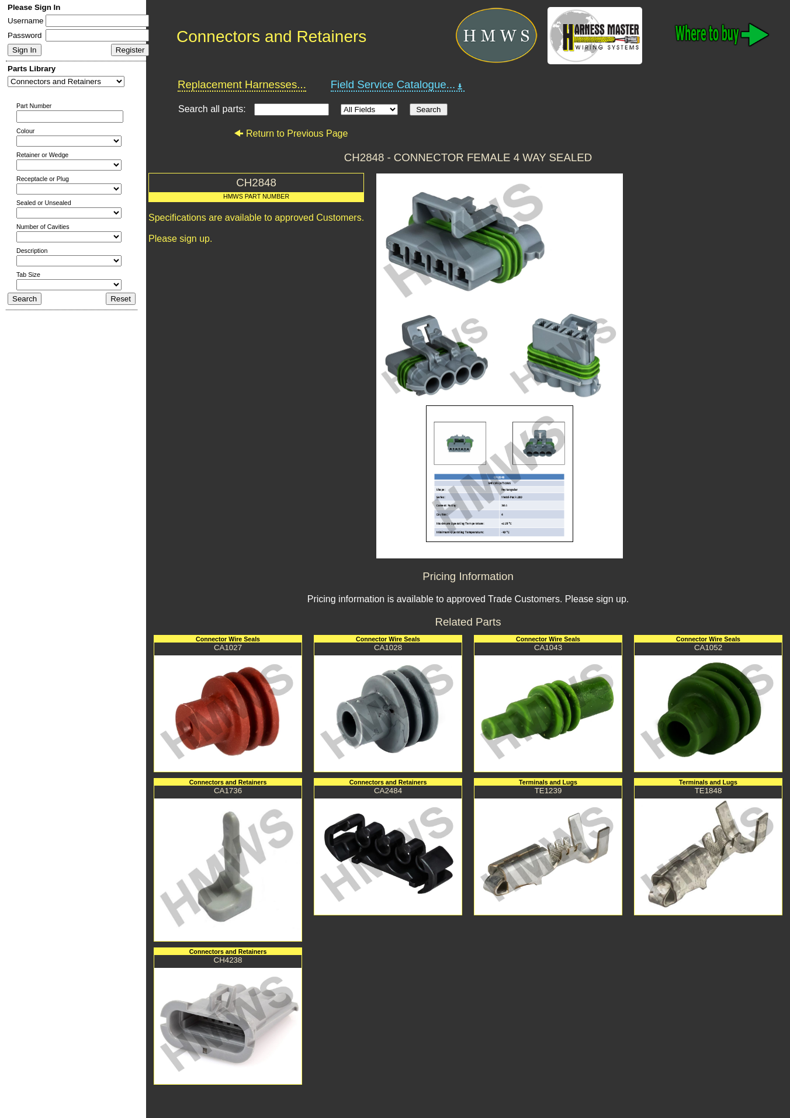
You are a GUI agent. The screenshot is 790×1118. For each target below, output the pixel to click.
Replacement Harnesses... (242, 84)
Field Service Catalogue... (398, 84)
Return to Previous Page (291, 133)
